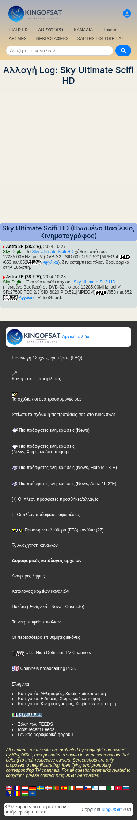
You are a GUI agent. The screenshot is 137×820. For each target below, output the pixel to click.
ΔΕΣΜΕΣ (18, 38)
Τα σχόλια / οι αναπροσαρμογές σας (46, 397)
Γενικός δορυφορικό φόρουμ (45, 734)
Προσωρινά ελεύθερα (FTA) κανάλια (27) (58, 530)
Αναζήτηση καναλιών (35, 545)
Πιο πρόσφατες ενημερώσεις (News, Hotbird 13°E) (64, 467)
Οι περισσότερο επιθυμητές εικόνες (46, 637)
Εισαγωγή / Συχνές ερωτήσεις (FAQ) (47, 358)
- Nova (54, 606)
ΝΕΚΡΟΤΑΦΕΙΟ (52, 38)
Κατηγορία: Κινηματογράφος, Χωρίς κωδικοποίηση (67, 703)
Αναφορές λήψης (28, 576)
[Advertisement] (68, 154)
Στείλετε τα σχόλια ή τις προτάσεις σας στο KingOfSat (63, 414)
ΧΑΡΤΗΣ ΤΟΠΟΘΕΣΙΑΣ (100, 38)
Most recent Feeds (36, 729)
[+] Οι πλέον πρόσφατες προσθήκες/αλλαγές (55, 499)
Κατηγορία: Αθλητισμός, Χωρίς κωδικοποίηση (62, 693)
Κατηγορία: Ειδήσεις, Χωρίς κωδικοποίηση (59, 698)
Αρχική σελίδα (48, 336)
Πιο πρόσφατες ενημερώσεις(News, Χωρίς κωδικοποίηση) (43, 449)
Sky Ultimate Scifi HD (52, 251)
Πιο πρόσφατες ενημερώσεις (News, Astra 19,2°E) (64, 483)
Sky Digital (13, 251)
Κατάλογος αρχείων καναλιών (40, 591)
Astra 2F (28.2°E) (23, 246)
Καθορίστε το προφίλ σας (36, 376)
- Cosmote (72, 606)
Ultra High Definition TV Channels (51, 652)
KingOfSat (112, 809)
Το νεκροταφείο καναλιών (36, 622)
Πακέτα (109, 30)
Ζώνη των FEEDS (35, 724)
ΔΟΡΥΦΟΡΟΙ (51, 30)
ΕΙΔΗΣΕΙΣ (18, 30)
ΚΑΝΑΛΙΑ (83, 30)
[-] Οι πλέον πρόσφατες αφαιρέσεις (46, 514)
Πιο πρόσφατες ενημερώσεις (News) (51, 430)
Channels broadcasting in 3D (44, 668)
